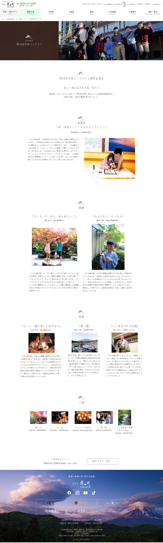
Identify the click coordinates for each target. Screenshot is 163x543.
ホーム (4, 19)
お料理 (51, 13)
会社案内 (64, 520)
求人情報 (98, 520)
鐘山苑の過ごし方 (12, 19)
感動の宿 (30, 13)
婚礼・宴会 (153, 13)
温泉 (91, 13)
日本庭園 (112, 13)
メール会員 (130, 4)
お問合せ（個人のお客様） (70, 524)
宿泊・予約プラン (10, 13)
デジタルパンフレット (81, 520)
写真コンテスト (23, 19)
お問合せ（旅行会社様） (94, 524)
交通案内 (132, 13)
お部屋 (71, 13)
